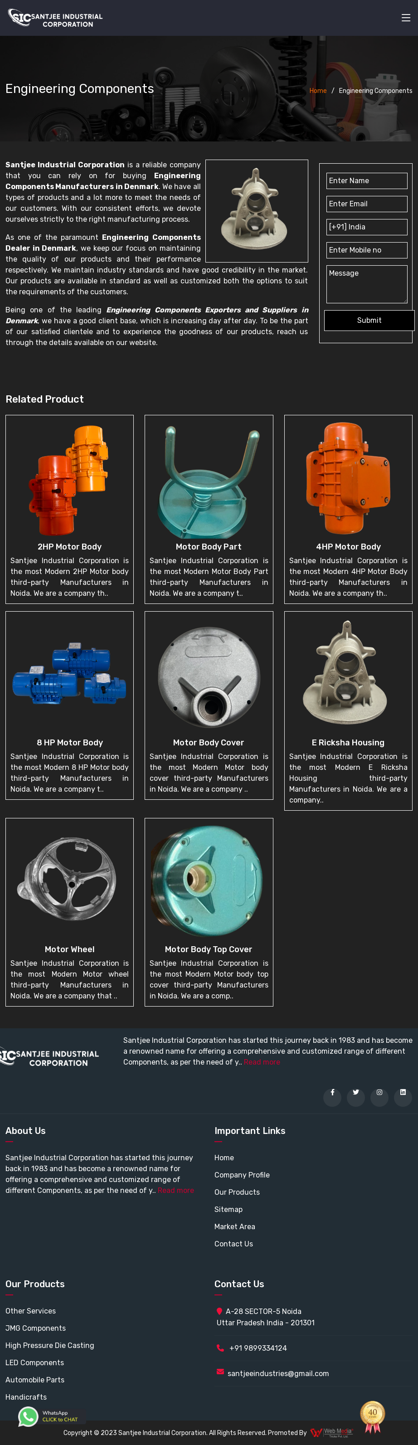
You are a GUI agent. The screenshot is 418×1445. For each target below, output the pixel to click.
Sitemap (228, 1209)
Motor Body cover (208, 743)
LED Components (34, 1362)
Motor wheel (70, 949)
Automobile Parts (34, 1380)
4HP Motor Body (348, 547)
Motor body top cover (209, 949)
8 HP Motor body (70, 743)
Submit (369, 320)
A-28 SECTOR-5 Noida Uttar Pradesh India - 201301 (266, 1317)
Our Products (237, 1192)
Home (318, 91)
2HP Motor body (70, 547)
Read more (262, 1062)
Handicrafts (26, 1397)
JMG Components (35, 1328)
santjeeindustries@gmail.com (278, 1373)
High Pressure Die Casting (49, 1345)
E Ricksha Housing (348, 743)
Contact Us (233, 1244)
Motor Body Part (209, 547)
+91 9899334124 (252, 1348)
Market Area (234, 1226)
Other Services (30, 1311)
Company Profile (242, 1175)
